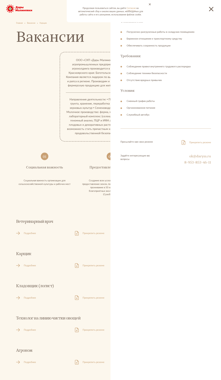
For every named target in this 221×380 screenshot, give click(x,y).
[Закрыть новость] (211, 9)
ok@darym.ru (200, 156)
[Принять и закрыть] (149, 4)
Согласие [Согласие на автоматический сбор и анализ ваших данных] (131, 8)
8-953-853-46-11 (197, 162)
